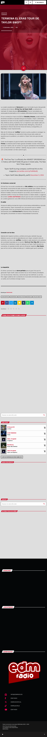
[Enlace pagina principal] (3, 2)
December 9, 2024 (37, 175)
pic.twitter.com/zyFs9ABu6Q (27, 171)
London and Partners (14, 196)
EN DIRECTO (39, 2)
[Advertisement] (23, 47)
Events (4, 14)
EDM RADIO (9, 292)
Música (29, 296)
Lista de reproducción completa (12, 457)
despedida (14, 296)
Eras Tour (22, 296)
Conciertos (5, 296)
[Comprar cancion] (44, 428)
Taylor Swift (37, 296)
